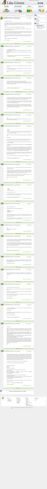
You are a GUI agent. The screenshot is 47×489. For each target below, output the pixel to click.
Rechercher (37, 21)
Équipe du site (9, 399)
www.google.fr (8, 310)
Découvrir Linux (19, 399)
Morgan (30, 236)
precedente (29, 15)
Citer (18, 43)
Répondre (16, 43)
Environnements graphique (29, 405)
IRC (35, 400)
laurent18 (30, 269)
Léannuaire (18, 401)
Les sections (2, 15)
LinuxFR (34, 0)
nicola (30, 46)
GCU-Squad (36, 0)
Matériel (27, 403)
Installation (27, 399)
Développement (28, 404)
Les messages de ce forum (14, 15)
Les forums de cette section (7, 15)
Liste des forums (38, 20)
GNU (38, 0)
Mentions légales (10, 400)
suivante (32, 15)
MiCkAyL (30, 62)
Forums (36, 399)
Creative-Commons (31, 407)
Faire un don (9, 401)
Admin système (28, 401)
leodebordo (30, 323)
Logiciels (27, 400)
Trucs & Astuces (19, 400)
